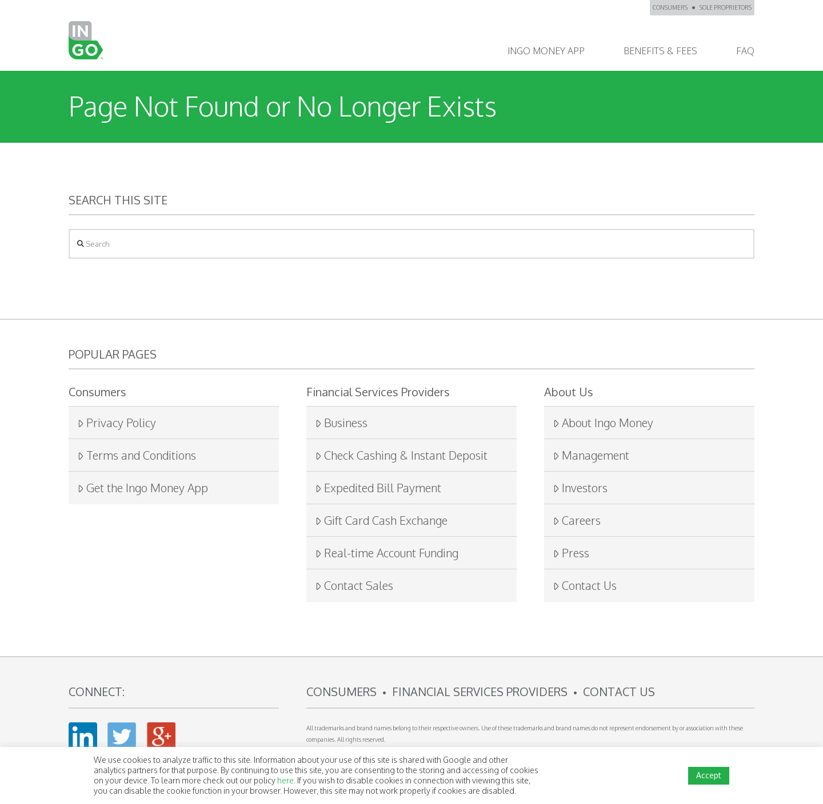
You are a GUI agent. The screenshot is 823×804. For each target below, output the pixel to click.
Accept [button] (708, 775)
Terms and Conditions (136, 455)
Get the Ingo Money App (142, 487)
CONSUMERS (670, 7)
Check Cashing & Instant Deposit (401, 455)
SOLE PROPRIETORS (726, 7)
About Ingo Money (603, 422)
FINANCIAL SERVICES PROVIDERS (480, 691)
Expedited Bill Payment (378, 487)
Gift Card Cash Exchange (381, 520)
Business (341, 422)
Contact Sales (354, 585)
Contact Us (585, 585)
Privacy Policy (116, 422)
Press (571, 552)
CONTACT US (619, 691)
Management (591, 455)
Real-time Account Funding (386, 552)
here (285, 780)
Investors (580, 487)
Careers (577, 520)
